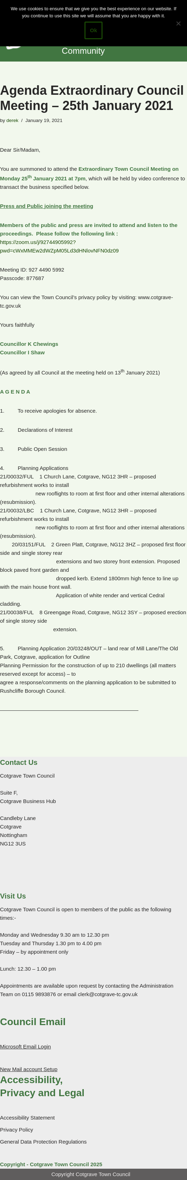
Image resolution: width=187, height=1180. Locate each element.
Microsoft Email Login (25, 1047)
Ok (93, 30)
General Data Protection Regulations (43, 1142)
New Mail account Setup (28, 1069)
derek (12, 120)
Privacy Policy (16, 1130)
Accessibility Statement (27, 1118)
